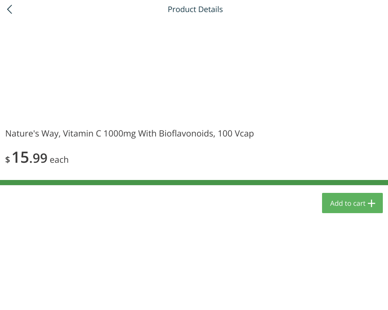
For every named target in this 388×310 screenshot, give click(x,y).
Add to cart (348, 203)
